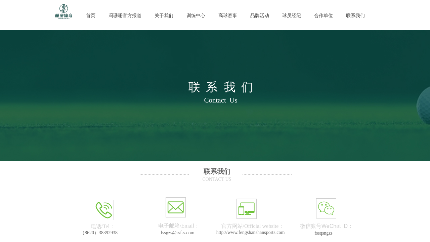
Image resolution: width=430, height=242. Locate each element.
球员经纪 (291, 15)
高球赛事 (227, 15)
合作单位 (323, 15)
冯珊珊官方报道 (125, 15)
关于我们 (164, 15)
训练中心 (195, 15)
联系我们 (355, 15)
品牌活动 (259, 15)
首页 (90, 15)
